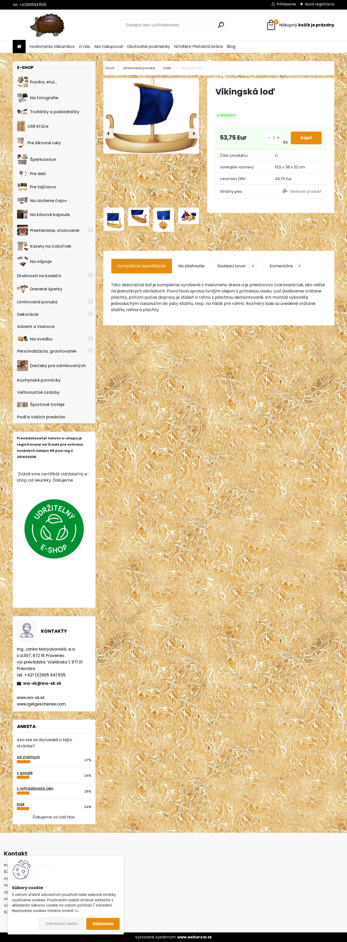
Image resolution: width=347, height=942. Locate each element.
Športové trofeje (40, 405)
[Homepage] (19, 47)
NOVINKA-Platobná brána (198, 46)
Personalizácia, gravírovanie (46, 351)
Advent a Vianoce (35, 327)
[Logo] (48, 25)
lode (167, 68)
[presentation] (108, 133)
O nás (84, 46)
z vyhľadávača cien (35, 788)
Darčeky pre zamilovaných (51, 365)
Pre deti (31, 174)
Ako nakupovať (108, 46)
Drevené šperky (39, 289)
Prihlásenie (286, 4)
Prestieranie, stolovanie (48, 230)
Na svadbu (35, 339)
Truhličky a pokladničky (48, 112)
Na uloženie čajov (42, 200)
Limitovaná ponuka (37, 302)
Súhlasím (102, 924)
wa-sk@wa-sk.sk (42, 683)
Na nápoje (34, 261)
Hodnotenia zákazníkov (52, 46)
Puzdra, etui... (37, 81)
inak (21, 804)
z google (25, 772)
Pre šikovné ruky (39, 142)
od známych (28, 757)
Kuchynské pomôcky (39, 380)
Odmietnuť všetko (61, 923)
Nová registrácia (319, 4)
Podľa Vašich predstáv (41, 417)
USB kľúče (32, 126)
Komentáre (287, 266)
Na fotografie (37, 98)
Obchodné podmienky (148, 46)
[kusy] (273, 137)
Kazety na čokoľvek (44, 246)
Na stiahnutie (191, 266)
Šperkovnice (36, 159)
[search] (221, 25)
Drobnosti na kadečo (39, 276)
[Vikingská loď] (151, 116)
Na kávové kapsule (43, 214)
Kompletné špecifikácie (141, 266)
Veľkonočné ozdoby (38, 392)
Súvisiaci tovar (237, 266)
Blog (231, 46)
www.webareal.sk (194, 937)
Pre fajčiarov (36, 187)
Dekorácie (27, 314)
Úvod (109, 68)
